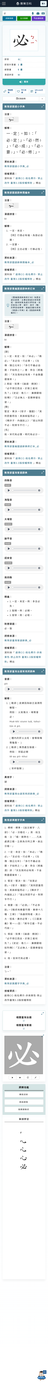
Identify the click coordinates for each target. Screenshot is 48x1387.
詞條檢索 (9, 18)
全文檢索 (24, 18)
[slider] (24, 490)
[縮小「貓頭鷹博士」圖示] (44, 1372)
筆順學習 (24, 1119)
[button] (33, 13)
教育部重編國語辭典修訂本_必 (21, 446)
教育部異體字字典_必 (16, 983)
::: (1, 7)
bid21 (8, 524)
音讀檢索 (38, 18)
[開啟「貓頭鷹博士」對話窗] (41, 1376)
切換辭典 (21, 99)
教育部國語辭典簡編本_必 (19, 262)
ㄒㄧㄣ (20, 59)
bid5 (8, 505)
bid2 (8, 485)
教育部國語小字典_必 (16, 166)
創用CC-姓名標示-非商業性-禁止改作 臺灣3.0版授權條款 (23, 657)
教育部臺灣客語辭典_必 (18, 640)
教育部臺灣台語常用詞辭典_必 (21, 794)
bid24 (8, 563)
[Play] (8, 490)
